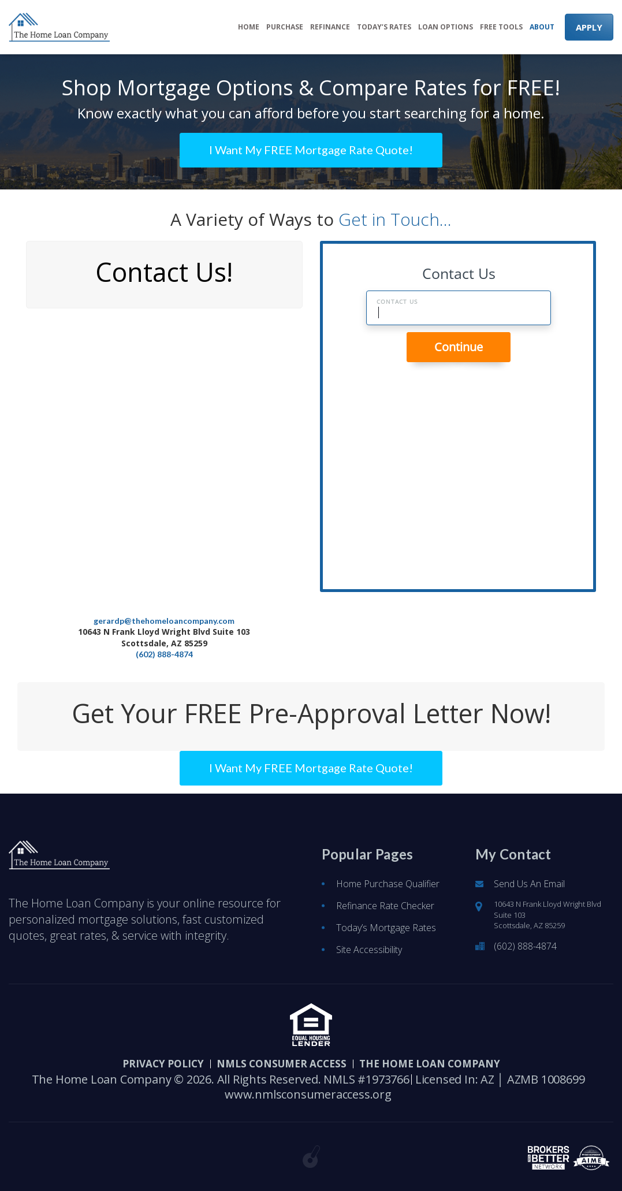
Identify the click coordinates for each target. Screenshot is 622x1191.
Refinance (330, 27)
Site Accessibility (369, 949)
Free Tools (501, 27)
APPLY (589, 27)
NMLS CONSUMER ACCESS (282, 1064)
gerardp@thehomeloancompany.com (164, 621)
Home (248, 27)
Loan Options (445, 27)
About (542, 27)
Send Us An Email (529, 883)
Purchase (284, 27)
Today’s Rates (384, 27)
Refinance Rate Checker (385, 905)
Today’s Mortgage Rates (386, 927)
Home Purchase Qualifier (388, 883)
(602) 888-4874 (164, 654)
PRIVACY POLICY (163, 1064)
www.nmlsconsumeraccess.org (308, 1094)
